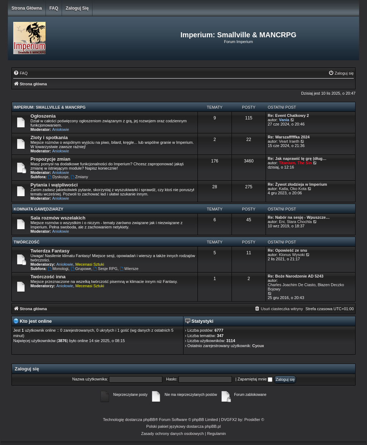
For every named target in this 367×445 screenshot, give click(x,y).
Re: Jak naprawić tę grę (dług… (297, 158)
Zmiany (79, 177)
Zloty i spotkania (49, 137)
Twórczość (26, 242)
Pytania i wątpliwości (54, 185)
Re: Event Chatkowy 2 (288, 115)
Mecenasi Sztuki (89, 264)
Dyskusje (58, 177)
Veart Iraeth (289, 141)
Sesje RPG (106, 268)
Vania (284, 120)
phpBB (149, 419)
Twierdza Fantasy (50, 251)
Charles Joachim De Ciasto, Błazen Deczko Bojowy (306, 287)
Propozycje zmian (50, 159)
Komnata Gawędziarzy (38, 209)
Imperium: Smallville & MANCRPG (50, 107)
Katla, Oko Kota (292, 188)
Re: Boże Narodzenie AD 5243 (295, 276)
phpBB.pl (213, 426)
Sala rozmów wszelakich (57, 218)
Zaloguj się (77, 8)
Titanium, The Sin (295, 163)
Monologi (58, 268)
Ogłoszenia (43, 116)
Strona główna (26, 8)
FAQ (53, 8)
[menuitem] (20, 73)
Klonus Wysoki (292, 254)
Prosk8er (252, 419)
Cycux (258, 346)
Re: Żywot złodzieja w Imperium (297, 184)
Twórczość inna (48, 276)
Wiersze (129, 268)
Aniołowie (60, 129)
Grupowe (81, 268)
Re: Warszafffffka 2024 (289, 137)
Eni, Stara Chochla (295, 221)
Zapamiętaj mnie (255, 379)
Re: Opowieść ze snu (287, 250)
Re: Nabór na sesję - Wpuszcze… (299, 217)
